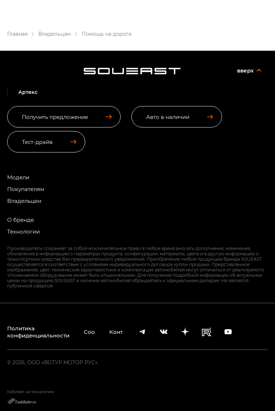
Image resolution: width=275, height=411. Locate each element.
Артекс (85, 8)
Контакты (116, 331)
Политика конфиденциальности (38, 332)
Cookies (89, 331)
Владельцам (24, 200)
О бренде (20, 219)
